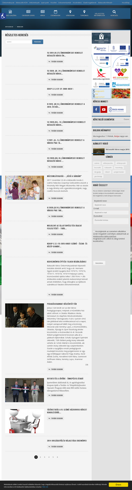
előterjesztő (99, 169)
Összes (126, 119)
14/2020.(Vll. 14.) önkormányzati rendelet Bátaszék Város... (63, 127)
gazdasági (113, 178)
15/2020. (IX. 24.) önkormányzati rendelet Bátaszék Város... (63, 73)
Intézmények (34, 2)
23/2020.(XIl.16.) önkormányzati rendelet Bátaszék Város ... (63, 165)
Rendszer (20, 26)
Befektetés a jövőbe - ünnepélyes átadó (67, 392)
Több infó (102, 486)
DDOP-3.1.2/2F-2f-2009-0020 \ (61, 90)
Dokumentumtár (64, 2)
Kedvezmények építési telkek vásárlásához (61, 272)
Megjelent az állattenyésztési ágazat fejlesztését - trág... (66, 234)
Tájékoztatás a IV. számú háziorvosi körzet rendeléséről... (64, 424)
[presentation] (103, 254)
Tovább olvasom (56, 62)
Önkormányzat (8, 2)
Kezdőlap (126, 2)
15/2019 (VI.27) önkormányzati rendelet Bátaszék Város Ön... (67, 54)
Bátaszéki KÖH (22, 2)
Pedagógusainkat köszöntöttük (63, 316)
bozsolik (111, 169)
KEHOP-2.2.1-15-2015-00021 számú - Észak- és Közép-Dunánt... (67, 253)
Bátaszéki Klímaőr (105, 2)
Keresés (37, 42)
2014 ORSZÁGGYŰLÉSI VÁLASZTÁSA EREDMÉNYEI (63, 456)
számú (97, 165)
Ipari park (45, 2)
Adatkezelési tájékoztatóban (105, 238)
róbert (118, 174)
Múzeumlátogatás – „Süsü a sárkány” (66, 182)
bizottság (98, 174)
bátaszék (122, 169)
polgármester (99, 178)
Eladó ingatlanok (89, 2)
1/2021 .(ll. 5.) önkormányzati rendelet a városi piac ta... (67, 146)
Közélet (54, 2)
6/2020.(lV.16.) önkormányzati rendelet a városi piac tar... (67, 215)
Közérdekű (77, 2)
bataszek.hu (9, 26)
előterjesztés (109, 165)
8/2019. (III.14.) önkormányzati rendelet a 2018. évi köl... (67, 108)
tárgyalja (109, 174)
